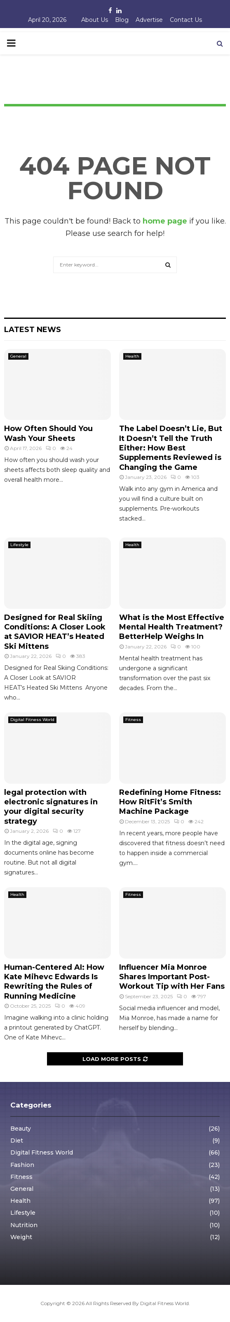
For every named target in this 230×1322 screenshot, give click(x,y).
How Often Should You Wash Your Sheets (48, 433)
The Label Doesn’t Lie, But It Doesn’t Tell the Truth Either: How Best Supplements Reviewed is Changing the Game (170, 448)
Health (132, 356)
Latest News (32, 329)
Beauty (20, 1128)
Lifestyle (19, 544)
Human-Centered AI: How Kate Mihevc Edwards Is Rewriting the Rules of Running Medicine (54, 982)
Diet (16, 1140)
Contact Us (186, 20)
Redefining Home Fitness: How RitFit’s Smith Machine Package (170, 802)
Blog (122, 20)
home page (165, 221)
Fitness (133, 719)
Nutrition (24, 1225)
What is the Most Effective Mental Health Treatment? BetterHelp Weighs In (171, 627)
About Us (94, 20)
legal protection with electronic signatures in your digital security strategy (51, 807)
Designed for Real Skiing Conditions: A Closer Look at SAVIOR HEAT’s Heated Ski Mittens (55, 632)
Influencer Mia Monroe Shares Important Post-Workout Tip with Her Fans (172, 977)
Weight (21, 1237)
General (18, 356)
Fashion (22, 1165)
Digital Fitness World (32, 719)
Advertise (149, 20)
